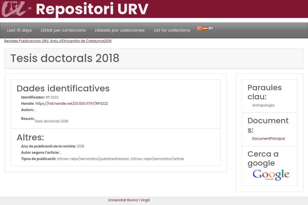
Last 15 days (19, 30)
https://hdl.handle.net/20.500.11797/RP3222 (71, 103)
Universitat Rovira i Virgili (129, 200)
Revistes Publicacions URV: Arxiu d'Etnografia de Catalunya (54, 40)
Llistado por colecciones (120, 30)
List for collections (172, 30)
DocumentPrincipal (268, 138)
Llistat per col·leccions (63, 30)
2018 (107, 40)
